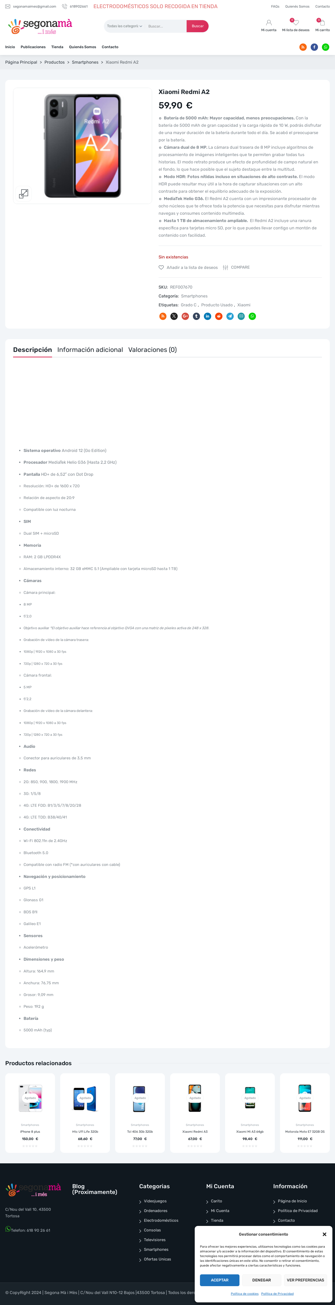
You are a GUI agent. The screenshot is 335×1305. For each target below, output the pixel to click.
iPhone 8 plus (30, 1131)
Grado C (189, 304)
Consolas (152, 1230)
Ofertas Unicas (157, 1259)
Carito (216, 1201)
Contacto (322, 6)
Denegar (261, 1280)
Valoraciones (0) (152, 349)
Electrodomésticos (161, 1220)
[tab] (32, 351)
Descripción (32, 349)
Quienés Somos (297, 6)
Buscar (198, 26)
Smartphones (85, 62)
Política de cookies (245, 1294)
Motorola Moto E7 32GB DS (305, 1131)
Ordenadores (156, 1210)
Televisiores (155, 1239)
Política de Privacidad (277, 1294)
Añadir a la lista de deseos (192, 267)
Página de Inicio (292, 1201)
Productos (54, 62)
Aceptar (219, 1280)
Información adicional (90, 349)
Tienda (57, 47)
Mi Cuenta (220, 1210)
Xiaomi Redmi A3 (195, 1131)
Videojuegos (155, 1201)
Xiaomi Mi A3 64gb (250, 1131)
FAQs (275, 6)
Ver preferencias (305, 1280)
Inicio (10, 47)
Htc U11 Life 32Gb (85, 1131)
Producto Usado (217, 304)
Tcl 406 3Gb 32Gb (140, 1131)
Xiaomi (243, 304)
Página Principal (21, 62)
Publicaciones (33, 47)
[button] (324, 1234)
